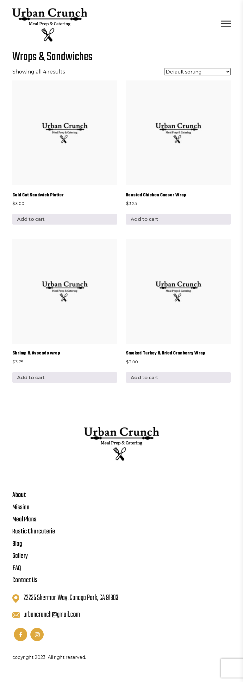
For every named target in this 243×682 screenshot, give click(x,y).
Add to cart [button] (31, 219)
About (19, 495)
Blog (17, 544)
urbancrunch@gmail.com (46, 614)
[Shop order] (197, 71)
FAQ (16, 568)
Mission (20, 507)
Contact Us (24, 580)
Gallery (20, 556)
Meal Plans (24, 519)
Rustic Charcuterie (33, 531)
